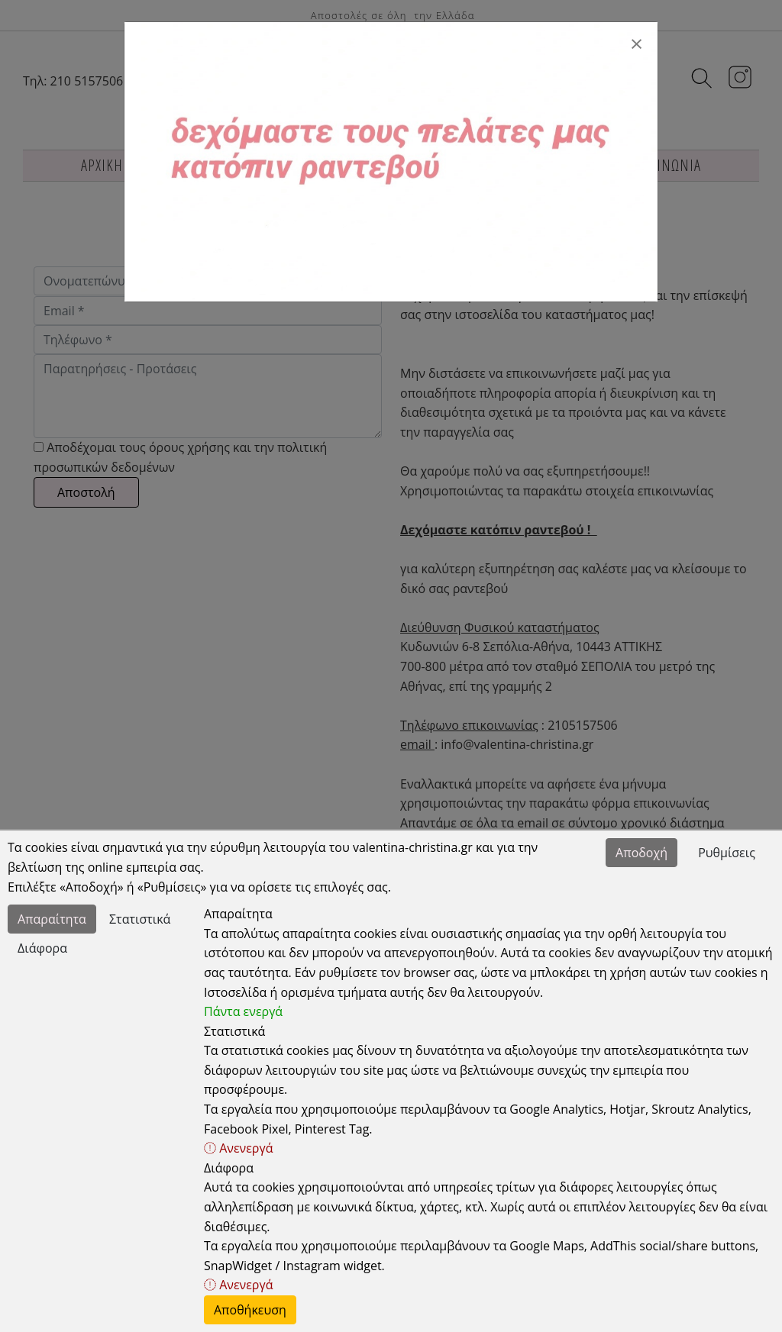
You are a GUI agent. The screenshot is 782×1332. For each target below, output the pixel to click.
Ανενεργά (238, 1148)
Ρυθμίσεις (726, 852)
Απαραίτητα (52, 919)
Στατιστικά (139, 919)
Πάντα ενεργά (243, 1011)
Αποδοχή (641, 852)
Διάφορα (42, 948)
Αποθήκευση (250, 1309)
